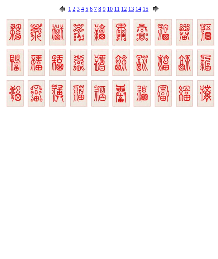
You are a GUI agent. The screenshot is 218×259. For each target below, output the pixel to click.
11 (116, 9)
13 (131, 9)
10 (110, 9)
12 (124, 9)
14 (138, 9)
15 (145, 9)
